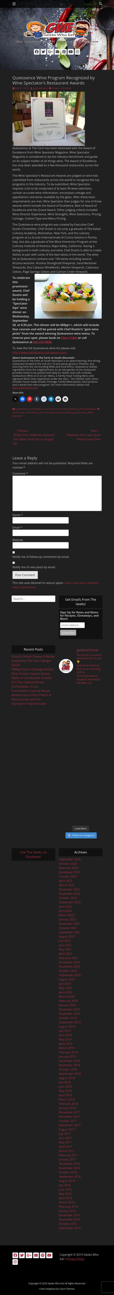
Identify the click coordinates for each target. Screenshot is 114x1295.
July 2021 (65, 941)
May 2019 (65, 1039)
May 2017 (65, 1142)
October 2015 (68, 1224)
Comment (20, 473)
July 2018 (65, 1082)
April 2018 (65, 1095)
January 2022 (67, 919)
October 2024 (68, 864)
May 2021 (65, 949)
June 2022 (65, 906)
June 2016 (65, 1189)
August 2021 (67, 936)
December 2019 (69, 1009)
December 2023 (69, 872)
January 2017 (67, 1159)
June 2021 (65, 945)
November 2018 (69, 1065)
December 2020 (69, 962)
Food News (36, 408)
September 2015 (70, 1228)
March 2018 (67, 1099)
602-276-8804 (42, 342)
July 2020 (65, 984)
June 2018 (65, 1087)
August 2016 (67, 1181)
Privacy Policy (75, 1259)
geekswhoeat (40, 88)
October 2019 (68, 1018)
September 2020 (70, 975)
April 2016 (65, 1198)
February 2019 (68, 1052)
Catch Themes (67, 1288)
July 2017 (65, 1134)
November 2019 (69, 1014)
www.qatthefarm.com (25, 387)
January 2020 (67, 1005)
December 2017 (69, 1112)
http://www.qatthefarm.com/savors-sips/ (39, 352)
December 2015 (69, 1215)
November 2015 (69, 1219)
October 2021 (68, 928)
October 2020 (68, 971)
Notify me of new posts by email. (34, 567)
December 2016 (69, 1164)
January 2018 (67, 1108)
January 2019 (67, 1057)
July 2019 (65, 1031)
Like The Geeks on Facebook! (33, 854)
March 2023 (67, 885)
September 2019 (70, 1022)
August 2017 (67, 1129)
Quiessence (80, 412)
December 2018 (69, 1061)
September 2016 (70, 1177)
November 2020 (69, 966)
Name (17, 515)
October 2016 (68, 1172)
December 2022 (69, 889)
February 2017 (68, 1155)
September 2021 (70, 932)
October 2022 (68, 898)
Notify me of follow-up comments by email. (41, 557)
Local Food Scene (52, 408)
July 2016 (65, 1185)
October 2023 (68, 876)
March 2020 (67, 996)
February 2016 (68, 1207)
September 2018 (70, 1074)
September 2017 (70, 1125)
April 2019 (65, 1044)
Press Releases (70, 408)
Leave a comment (61, 88)
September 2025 (70, 859)
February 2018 (68, 1104)
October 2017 (68, 1121)
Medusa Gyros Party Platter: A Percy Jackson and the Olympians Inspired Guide (31, 699)
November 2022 (69, 894)
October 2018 (68, 1069)
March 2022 (67, 915)
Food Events (22, 408)
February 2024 (68, 868)
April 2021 (65, 954)
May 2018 (65, 1091)
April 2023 (65, 881)
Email (17, 527)
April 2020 (65, 992)
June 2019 (65, 1035)
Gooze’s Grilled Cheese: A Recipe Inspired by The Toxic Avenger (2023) (33, 660)
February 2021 (68, 958)
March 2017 (67, 1151)
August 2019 (67, 1026)
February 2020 (68, 1001)
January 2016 (67, 1211)
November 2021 (69, 924)
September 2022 (70, 902)
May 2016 (65, 1194)
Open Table (69, 338)
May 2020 (65, 988)
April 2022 (65, 911)
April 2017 (65, 1147)
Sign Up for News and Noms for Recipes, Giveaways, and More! (79, 615)
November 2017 (69, 1117)
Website (17, 540)
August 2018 (67, 1078)
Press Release (65, 412)
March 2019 (67, 1048)
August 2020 (67, 979)
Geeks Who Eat (56, 1283)
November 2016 (69, 1168)
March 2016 (67, 1202)
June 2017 (65, 1138)
